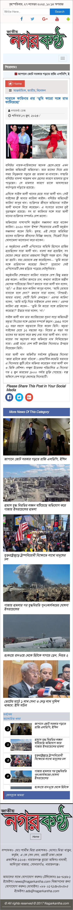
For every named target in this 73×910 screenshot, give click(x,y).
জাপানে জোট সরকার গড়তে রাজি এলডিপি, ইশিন (35, 459)
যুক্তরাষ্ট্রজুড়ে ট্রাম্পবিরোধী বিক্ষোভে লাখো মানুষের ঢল (34, 557)
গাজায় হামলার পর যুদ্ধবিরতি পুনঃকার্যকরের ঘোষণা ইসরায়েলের (36, 607)
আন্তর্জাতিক (19, 90)
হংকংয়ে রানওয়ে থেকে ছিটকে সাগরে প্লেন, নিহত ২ (36, 655)
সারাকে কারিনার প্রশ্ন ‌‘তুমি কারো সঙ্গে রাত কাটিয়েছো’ (36, 100)
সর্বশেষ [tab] (7, 714)
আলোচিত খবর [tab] (11, 719)
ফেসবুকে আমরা (15, 795)
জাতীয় (31, 90)
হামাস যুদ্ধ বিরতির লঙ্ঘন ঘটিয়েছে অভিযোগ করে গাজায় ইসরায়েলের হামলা (35, 507)
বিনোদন (41, 90)
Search (59, 11)
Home (15, 84)
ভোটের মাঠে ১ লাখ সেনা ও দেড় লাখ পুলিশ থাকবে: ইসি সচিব (31, 703)
